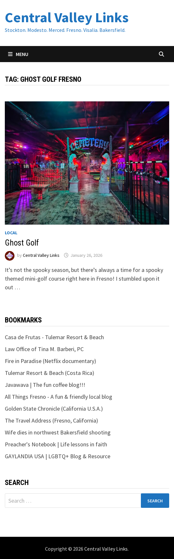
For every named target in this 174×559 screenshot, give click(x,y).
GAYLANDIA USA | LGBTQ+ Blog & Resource (57, 456)
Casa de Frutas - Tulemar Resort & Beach (54, 337)
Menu (18, 54)
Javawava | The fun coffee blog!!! (45, 384)
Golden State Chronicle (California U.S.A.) (54, 408)
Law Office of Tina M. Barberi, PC (44, 349)
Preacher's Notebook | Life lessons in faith (56, 444)
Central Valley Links (67, 17)
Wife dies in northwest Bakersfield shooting (58, 432)
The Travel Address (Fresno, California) (51, 420)
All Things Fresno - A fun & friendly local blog (58, 396)
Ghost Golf (22, 242)
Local (11, 233)
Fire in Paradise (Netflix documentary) (50, 361)
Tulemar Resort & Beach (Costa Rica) (49, 373)
